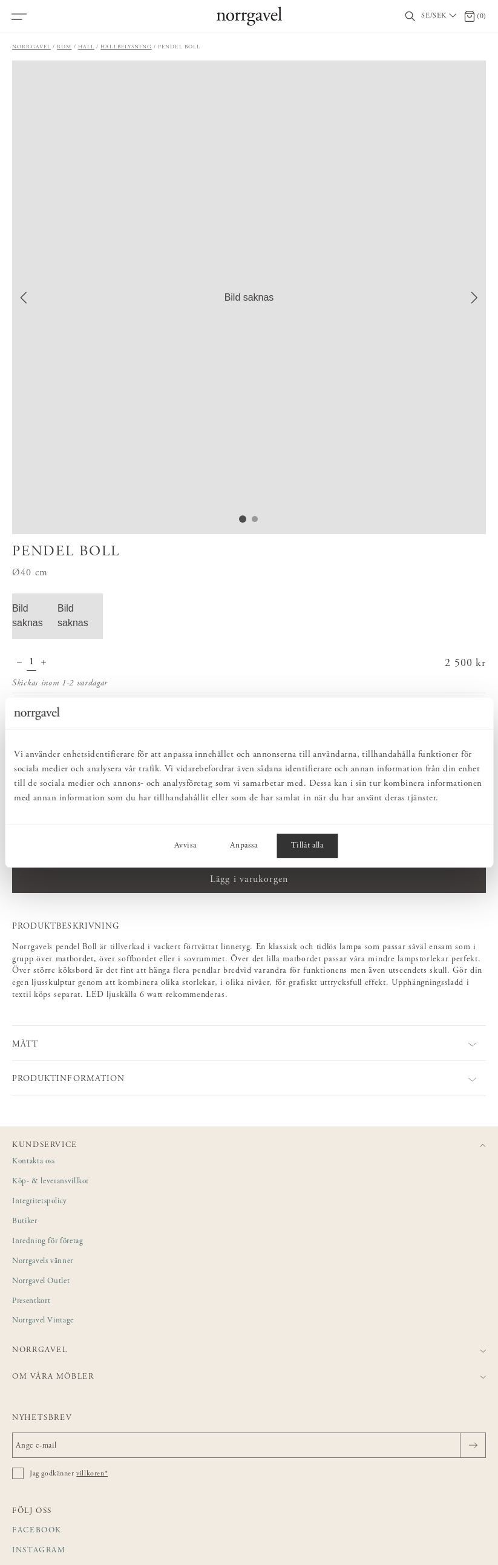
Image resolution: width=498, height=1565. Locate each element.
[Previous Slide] (23, 297)
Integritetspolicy (39, 1202)
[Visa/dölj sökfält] (410, 16)
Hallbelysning (126, 47)
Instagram (39, 1551)
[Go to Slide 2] (255, 519)
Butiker (25, 1222)
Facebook (37, 1531)
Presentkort (31, 1301)
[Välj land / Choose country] (440, 16)
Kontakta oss (33, 1162)
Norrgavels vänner (42, 1262)
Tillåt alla (307, 845)
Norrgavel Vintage (43, 1321)
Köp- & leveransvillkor (50, 1182)
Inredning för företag (47, 1242)
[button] (249, 297)
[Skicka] (473, 1445)
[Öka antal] (43, 663)
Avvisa (185, 845)
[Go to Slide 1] (242, 519)
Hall (86, 47)
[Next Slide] (474, 297)
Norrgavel (31, 47)
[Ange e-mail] (249, 1445)
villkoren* (92, 1473)
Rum (64, 47)
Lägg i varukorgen (249, 879)
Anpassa (243, 845)
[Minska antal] (19, 663)
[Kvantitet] (31, 663)
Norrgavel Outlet (41, 1282)
